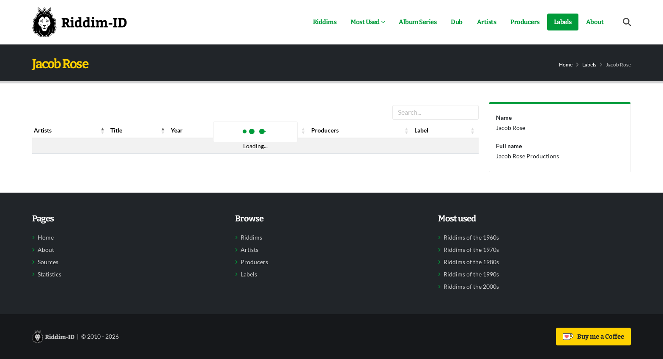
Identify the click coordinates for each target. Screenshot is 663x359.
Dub (457, 22)
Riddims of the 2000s (471, 286)
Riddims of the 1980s (471, 262)
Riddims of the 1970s (471, 249)
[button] (102, 130)
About (595, 22)
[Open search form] (627, 22)
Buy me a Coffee (593, 336)
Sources (48, 262)
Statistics (49, 274)
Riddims (325, 22)
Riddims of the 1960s (471, 237)
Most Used (365, 22)
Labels (563, 22)
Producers (525, 22)
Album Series (417, 22)
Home (566, 64)
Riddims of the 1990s (471, 274)
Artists (486, 22)
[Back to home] (79, 22)
